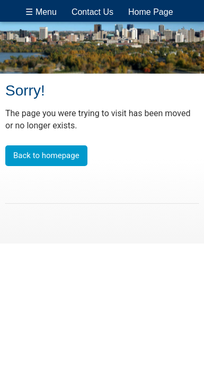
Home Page (150, 11)
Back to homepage (46, 155)
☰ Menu (40, 11)
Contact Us (92, 11)
